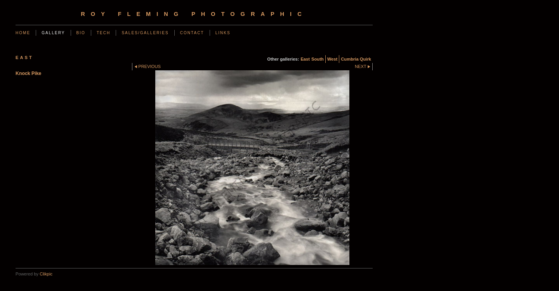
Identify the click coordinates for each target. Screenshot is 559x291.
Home (23, 33)
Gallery (53, 33)
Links (223, 33)
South (317, 59)
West (332, 59)
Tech (103, 33)
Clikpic (46, 274)
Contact (192, 33)
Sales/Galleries (145, 33)
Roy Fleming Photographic (194, 14)
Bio (80, 33)
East (305, 59)
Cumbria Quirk (356, 59)
